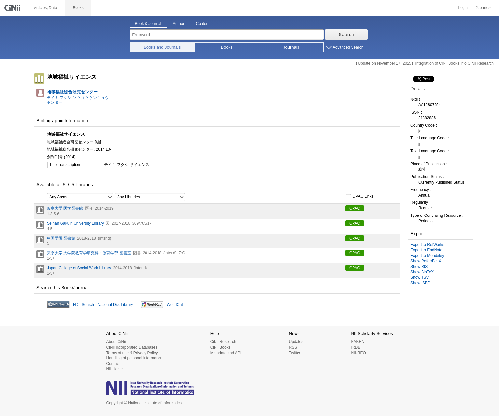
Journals (291, 47)
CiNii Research (223, 342)
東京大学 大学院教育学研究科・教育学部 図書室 (89, 253)
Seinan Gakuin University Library (75, 223)
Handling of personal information (134, 358)
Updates (296, 342)
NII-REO (358, 353)
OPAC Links (359, 197)
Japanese (484, 8)
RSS (293, 347)
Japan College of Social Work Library (79, 268)
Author (178, 23)
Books (227, 47)
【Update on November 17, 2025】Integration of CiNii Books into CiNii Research (424, 63)
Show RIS (419, 266)
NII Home (114, 369)
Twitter (294, 353)
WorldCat (175, 304)
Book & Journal (148, 23)
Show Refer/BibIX (425, 261)
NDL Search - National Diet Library (103, 304)
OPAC (354, 208)
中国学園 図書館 (61, 238)
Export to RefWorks (427, 245)
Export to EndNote (426, 250)
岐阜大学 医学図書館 (65, 208)
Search (346, 34)
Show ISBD (420, 283)
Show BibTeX (422, 272)
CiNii (13, 8)
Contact (113, 363)
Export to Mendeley (427, 255)
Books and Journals (162, 47)
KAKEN (358, 342)
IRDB (356, 347)
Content (203, 23)
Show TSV (419, 277)
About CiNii (116, 342)
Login (463, 8)
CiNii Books (220, 347)
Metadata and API (225, 353)
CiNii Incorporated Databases (132, 347)
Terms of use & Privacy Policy (132, 353)
